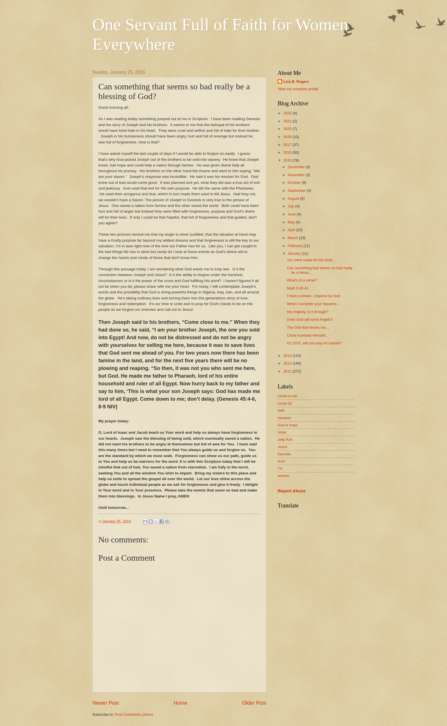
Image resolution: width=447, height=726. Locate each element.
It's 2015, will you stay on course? (314, 343)
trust (281, 461)
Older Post (254, 703)
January (295, 253)
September (297, 190)
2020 (287, 129)
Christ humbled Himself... (307, 335)
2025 (287, 113)
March (293, 238)
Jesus (282, 447)
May (292, 222)
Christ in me (287, 396)
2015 (287, 160)
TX (280, 468)
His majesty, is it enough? (307, 312)
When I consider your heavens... (313, 304)
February (295, 246)
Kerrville (284, 454)
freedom (284, 418)
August (294, 198)
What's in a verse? (302, 280)
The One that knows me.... (308, 327)
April (292, 230)
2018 (287, 137)
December (297, 167)
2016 (287, 152)
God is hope (287, 425)
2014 (287, 355)
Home (180, 703)
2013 (287, 363)
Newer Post (105, 703)
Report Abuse (292, 490)
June (292, 214)
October (295, 182)
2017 (287, 145)
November (297, 175)
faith (281, 410)
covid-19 (285, 403)
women (284, 476)
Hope (282, 432)
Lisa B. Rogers (296, 81)
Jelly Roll (285, 439)
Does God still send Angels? (310, 319)
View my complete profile (298, 89)
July (291, 206)
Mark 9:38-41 (297, 288)
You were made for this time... (311, 260)
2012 (287, 371)
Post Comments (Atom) (134, 714)
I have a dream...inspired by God (313, 296)
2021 (287, 121)
